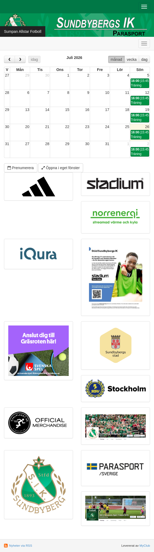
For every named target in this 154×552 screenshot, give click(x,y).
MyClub (144, 545)
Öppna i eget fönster (61, 168)
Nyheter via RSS (20, 545)
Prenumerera (20, 168)
